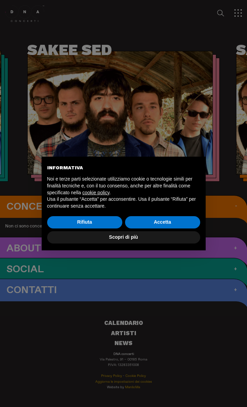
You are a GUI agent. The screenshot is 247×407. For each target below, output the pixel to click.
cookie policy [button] (95, 192)
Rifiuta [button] (84, 222)
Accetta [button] (162, 222)
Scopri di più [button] (123, 237)
